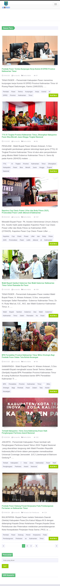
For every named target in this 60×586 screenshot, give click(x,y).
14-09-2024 (6, 437)
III (49, 92)
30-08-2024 (6, 512)
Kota (25, 463)
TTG (4, 164)
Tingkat (17, 164)
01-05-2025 (6, 141)
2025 (4, 240)
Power (26, 236)
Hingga (41, 167)
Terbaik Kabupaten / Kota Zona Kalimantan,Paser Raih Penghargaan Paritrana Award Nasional (24, 432)
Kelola (47, 388)
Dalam (34, 388)
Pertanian (19, 538)
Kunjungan (29, 92)
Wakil (5, 312)
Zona (31, 463)
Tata (41, 388)
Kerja (37, 92)
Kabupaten (6, 167)
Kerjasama (36, 535)
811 (36, 75)
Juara (35, 167)
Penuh (28, 535)
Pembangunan (8, 538)
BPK (4, 384)
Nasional (6, 171)
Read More (53, 95)
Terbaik (5, 463)
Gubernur (27, 312)
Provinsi (13, 95)
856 (36, 141)
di (41, 240)
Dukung (20, 535)
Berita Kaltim (26, 75)
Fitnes (51, 236)
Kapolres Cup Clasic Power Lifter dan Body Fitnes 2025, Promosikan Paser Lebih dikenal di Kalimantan (25, 211)
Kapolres (6, 236)
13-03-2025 (6, 289)
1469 (36, 289)
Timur (30, 95)
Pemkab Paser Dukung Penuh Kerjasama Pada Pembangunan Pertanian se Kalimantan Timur (27, 507)
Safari (22, 315)
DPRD (5, 95)
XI (12, 164)
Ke (37, 315)
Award (26, 466)
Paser (13, 92)
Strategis (6, 388)
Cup (13, 236)
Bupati (11, 312)
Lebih (28, 240)
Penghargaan (7, 466)
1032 (36, 437)
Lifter (32, 236)
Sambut (19, 312)
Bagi (13, 388)
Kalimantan (22, 95)
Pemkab (6, 92)
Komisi (44, 92)
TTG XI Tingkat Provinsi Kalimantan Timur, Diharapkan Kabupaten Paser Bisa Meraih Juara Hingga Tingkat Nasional (29, 136)
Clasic (19, 236)
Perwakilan (12, 384)
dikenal (35, 240)
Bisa (21, 167)
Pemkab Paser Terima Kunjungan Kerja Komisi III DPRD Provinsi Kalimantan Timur (28, 70)
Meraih (27, 167)
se (26, 538)
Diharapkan (52, 164)
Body (44, 236)
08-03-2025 (6, 361)
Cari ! (5, 566)
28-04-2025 (6, 217)
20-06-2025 (6, 75)
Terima (20, 92)
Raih (54, 463)
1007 (36, 217)
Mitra (48, 384)
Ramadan (30, 315)
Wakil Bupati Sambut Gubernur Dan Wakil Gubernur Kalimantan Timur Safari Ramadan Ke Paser (28, 284)
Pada (45, 535)
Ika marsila (16, 75)
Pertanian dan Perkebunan (30, 512)
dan (38, 236)
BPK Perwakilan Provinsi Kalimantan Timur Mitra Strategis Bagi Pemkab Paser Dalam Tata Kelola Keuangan (28, 356)
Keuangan (6, 391)
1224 (44, 512)
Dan (35, 312)
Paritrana (18, 466)
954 (36, 361)
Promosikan (13, 240)
